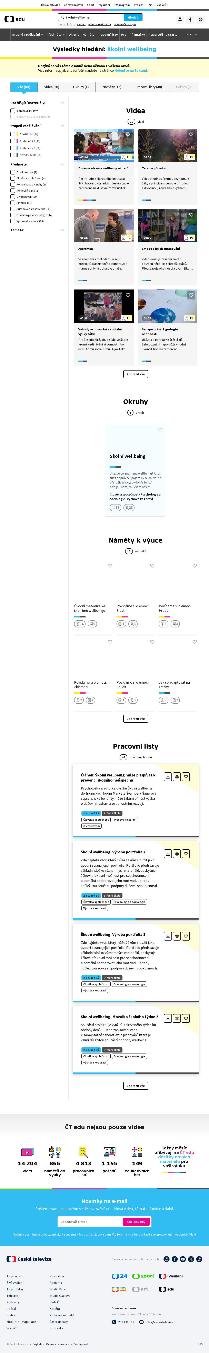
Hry (123, 34)
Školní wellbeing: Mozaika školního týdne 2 (119, 1016)
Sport (90, 5)
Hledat (133, 17)
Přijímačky (137, 34)
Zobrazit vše (136, 374)
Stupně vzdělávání (26, 34)
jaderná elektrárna (99, 24)
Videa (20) (51, 87)
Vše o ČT (162, 5)
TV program (122, 5)
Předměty (54, 34)
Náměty (88, 34)
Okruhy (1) (81, 87)
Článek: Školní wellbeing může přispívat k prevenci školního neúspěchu (118, 778)
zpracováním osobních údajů (176, 1235)
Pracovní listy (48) (148, 87)
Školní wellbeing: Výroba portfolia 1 (113, 934)
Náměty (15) (111, 87)
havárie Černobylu (125, 24)
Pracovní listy (108, 34)
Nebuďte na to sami (131, 70)
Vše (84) (23, 87)
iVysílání (104, 5)
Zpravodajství (73, 5)
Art (151, 5)
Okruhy (73, 34)
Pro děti (139, 5)
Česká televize (50, 5)
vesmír (81, 24)
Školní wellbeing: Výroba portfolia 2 (113, 852)
